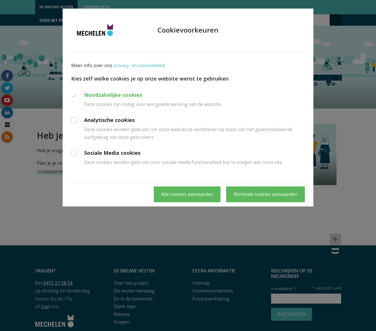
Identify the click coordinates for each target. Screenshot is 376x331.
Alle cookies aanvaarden (187, 194)
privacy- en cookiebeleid (139, 65)
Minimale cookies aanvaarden (265, 194)
